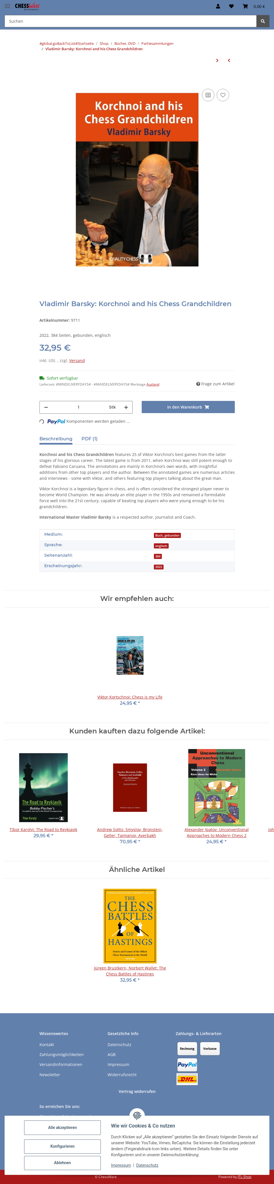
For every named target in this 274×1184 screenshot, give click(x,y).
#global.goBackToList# (58, 43)
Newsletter (49, 1074)
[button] (218, 6)
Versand (77, 360)
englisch (161, 546)
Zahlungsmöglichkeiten (61, 1054)
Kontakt (46, 1044)
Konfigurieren (62, 1146)
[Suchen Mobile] (131, 21)
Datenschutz (147, 1165)
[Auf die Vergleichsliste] (208, 95)
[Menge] (78, 407)
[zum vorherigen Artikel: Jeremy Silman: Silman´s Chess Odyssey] (229, 60)
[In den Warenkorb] (44, 79)
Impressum (121, 1165)
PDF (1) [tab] (89, 438)
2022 (158, 567)
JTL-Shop (244, 1176)
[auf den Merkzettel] (223, 95)
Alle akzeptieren (62, 1127)
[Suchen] (262, 21)
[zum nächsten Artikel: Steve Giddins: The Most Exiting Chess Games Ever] (217, 60)
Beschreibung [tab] (55, 438)
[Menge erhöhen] (126, 407)
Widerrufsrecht (122, 1074)
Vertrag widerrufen (137, 1091)
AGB (112, 1054)
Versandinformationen (60, 1064)
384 (157, 556)
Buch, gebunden (167, 535)
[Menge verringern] (46, 407)
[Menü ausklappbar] (7, 3)
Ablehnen (62, 1162)
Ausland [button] (153, 384)
